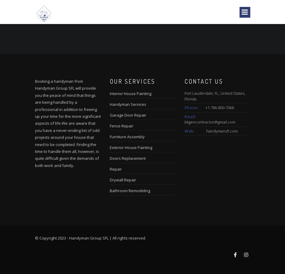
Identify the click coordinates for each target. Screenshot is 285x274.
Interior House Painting (130, 93)
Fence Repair (121, 126)
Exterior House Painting (131, 147)
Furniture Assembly (127, 136)
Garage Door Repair (128, 115)
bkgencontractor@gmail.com (210, 122)
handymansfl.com (222, 131)
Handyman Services (128, 104)
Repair (116, 169)
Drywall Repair (123, 180)
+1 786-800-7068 (219, 107)
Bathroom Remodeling (130, 190)
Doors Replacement (128, 158)
